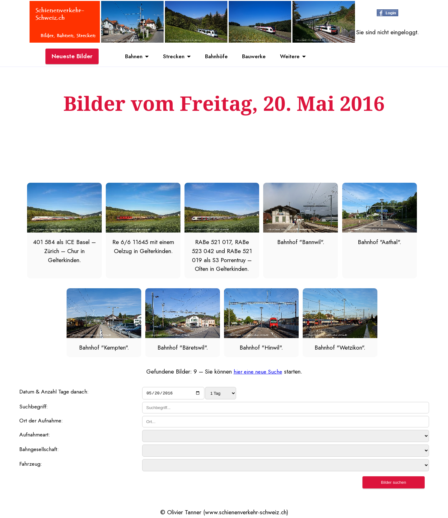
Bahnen (127, 57)
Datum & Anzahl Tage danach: (57, 392)
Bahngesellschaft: (40, 450)
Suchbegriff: (34, 407)
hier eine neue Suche (257, 371)
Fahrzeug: (31, 465)
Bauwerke (257, 57)
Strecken (170, 57)
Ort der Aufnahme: (42, 421)
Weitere (296, 57)
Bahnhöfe (216, 57)
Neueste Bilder (72, 57)
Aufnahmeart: (36, 436)
